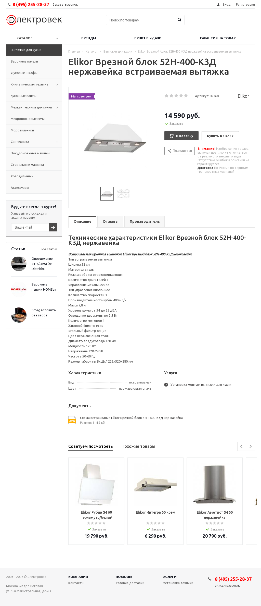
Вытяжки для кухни (26, 50)
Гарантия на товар (218, 38)
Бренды (88, 38)
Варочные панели (24, 61)
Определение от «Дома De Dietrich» (42, 263)
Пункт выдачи (148, 38)
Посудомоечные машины (30, 153)
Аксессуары (20, 187)
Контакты (76, 583)
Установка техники (178, 583)
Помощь (124, 576)
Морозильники (22, 130)
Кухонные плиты (23, 95)
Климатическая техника (29, 84)
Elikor (243, 95)
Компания (78, 576)
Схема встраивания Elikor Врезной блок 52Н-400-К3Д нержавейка (131, 417)
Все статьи (49, 249)
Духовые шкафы (24, 73)
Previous (242, 446)
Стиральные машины (27, 164)
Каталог (25, 38)
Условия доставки (130, 583)
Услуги (170, 576)
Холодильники (22, 176)
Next (250, 446)
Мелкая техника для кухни (31, 107)
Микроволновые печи (28, 118)
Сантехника (20, 141)
